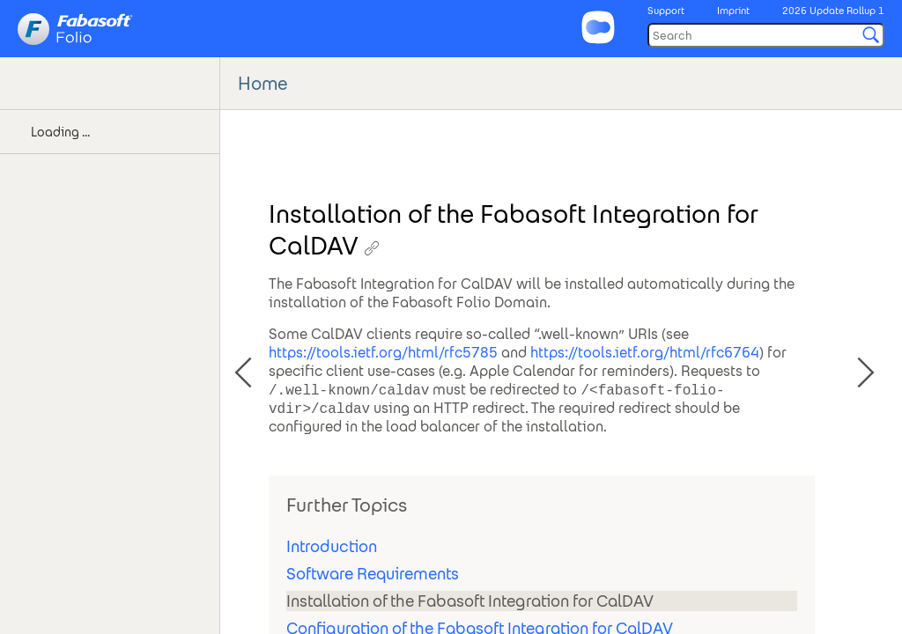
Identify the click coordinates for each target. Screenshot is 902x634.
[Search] (765, 35)
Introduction (331, 546)
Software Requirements (372, 574)
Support (665, 10)
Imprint (733, 10)
